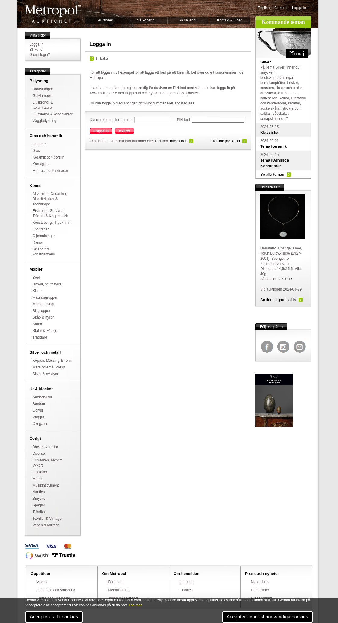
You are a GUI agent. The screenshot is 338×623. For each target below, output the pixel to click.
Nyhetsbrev (260, 582)
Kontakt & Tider (229, 20)
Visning (43, 582)
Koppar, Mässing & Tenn (52, 360)
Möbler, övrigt (43, 304)
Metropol (53, 14)
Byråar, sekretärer (47, 284)
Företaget (116, 582)
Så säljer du (187, 20)
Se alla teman (272, 174)
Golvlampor (42, 96)
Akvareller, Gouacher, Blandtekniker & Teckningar (50, 199)
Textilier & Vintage (47, 518)
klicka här (178, 141)
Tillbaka (102, 58)
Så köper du (147, 20)
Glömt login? (40, 55)
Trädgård (40, 337)
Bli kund (280, 8)
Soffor (37, 324)
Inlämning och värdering (56, 590)
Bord (36, 277)
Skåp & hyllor (43, 317)
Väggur (38, 417)
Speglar (39, 505)
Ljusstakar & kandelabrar (53, 114)
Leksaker (40, 472)
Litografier (41, 229)
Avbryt (124, 131)
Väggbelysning (44, 121)
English (264, 8)
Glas (36, 151)
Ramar (38, 242)
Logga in (299, 8)
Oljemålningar (44, 236)
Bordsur (39, 404)
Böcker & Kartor (45, 447)
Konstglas (41, 164)
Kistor (37, 291)
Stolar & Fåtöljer (45, 331)
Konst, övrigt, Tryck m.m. (52, 222)
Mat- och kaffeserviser (50, 171)
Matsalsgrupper (45, 297)
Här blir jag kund (225, 141)
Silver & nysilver (45, 374)
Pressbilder (260, 590)
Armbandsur (42, 397)
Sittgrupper (41, 311)
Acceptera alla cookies (54, 616)
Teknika (39, 512)
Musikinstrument (46, 485)
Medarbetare (118, 590)
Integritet (187, 582)
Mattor (38, 479)
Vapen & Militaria (46, 525)
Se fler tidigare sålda (278, 299)
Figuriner (40, 144)
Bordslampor (43, 89)
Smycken (40, 498)
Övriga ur (40, 424)
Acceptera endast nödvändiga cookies (267, 616)
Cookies (186, 590)
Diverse (39, 453)
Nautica (39, 492)
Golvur (38, 410)
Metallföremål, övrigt (49, 367)
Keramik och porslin (48, 157)
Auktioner (105, 20)
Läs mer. (136, 605)
